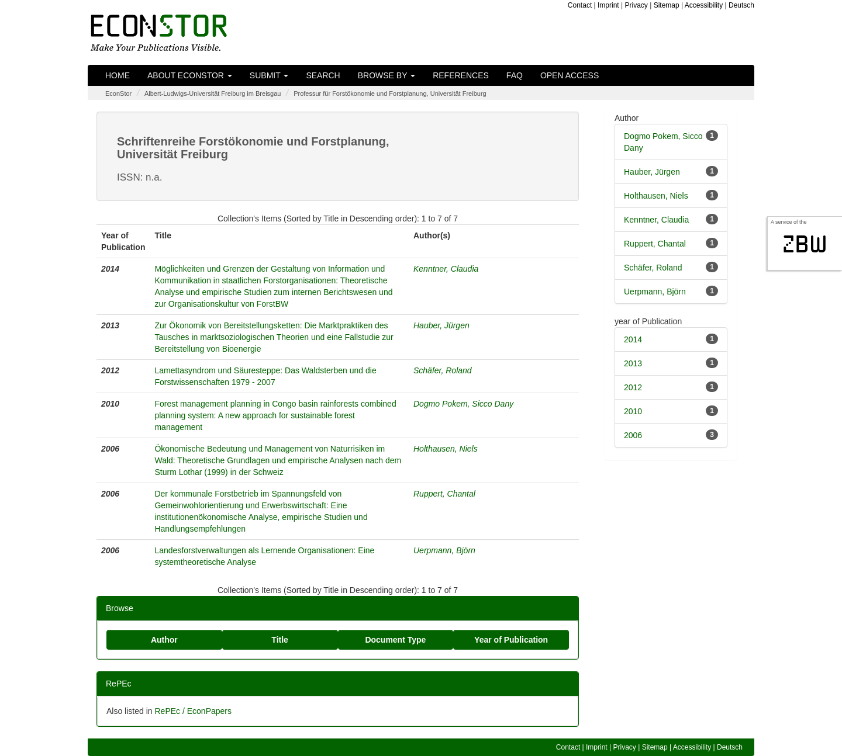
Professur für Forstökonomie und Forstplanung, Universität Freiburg (390, 93)
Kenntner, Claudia (445, 268)
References (461, 75)
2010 (633, 411)
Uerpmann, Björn (444, 550)
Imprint (608, 5)
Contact (580, 5)
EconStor (118, 93)
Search (323, 75)
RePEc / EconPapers (193, 711)
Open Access (569, 75)
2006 (633, 435)
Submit (269, 75)
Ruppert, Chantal (444, 493)
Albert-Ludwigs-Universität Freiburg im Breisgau (212, 93)
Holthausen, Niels (445, 448)
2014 (633, 339)
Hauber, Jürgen (441, 325)
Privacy (636, 5)
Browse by (386, 75)
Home (117, 75)
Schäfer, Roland (442, 370)
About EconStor (189, 75)
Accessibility (704, 5)
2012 (633, 387)
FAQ (514, 75)
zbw (804, 244)
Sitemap (666, 5)
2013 (633, 363)
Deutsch (741, 5)
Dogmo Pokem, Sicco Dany (463, 403)
